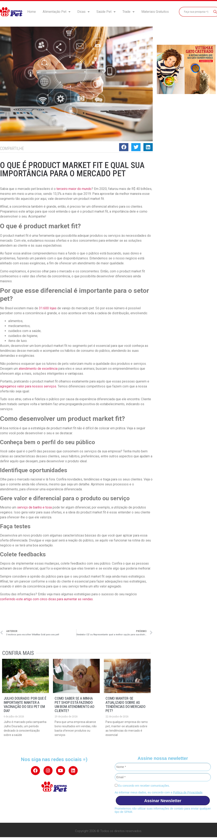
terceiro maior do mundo (73, 189)
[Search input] (197, 12)
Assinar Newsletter (162, 800)
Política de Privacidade (187, 792)
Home (31, 12)
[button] (123, 147)
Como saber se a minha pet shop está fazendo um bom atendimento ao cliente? (74, 704)
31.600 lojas (48, 308)
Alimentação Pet (56, 11)
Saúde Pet (106, 11)
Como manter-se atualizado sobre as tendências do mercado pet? (125, 704)
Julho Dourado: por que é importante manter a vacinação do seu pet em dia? (25, 704)
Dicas (83, 11)
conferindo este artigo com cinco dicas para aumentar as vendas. (46, 599)
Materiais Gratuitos (155, 12)
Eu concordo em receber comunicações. (142, 785)
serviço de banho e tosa (35, 507)
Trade (128, 11)
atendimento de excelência (38, 369)
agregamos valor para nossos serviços (28, 386)
